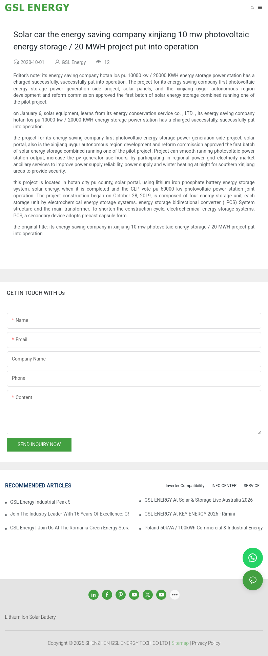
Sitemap (180, 643)
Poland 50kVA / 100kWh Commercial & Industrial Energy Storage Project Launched (203, 527)
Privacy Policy (206, 643)
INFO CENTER (223, 485)
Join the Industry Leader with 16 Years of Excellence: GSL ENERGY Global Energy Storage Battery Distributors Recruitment (69, 514)
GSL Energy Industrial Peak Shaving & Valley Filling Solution (40, 502)
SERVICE (252, 485)
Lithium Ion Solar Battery (30, 617)
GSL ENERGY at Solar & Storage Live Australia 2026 (198, 500)
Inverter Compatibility (185, 485)
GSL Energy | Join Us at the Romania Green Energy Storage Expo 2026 (69, 527)
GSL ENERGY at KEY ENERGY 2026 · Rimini (189, 514)
